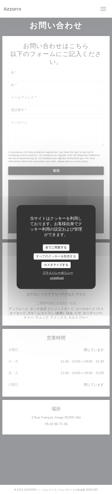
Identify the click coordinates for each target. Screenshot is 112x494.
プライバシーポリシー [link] (57, 273)
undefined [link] (57, 278)
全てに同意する (56, 247)
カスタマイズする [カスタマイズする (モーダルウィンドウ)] (56, 265)
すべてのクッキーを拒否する (56, 256)
